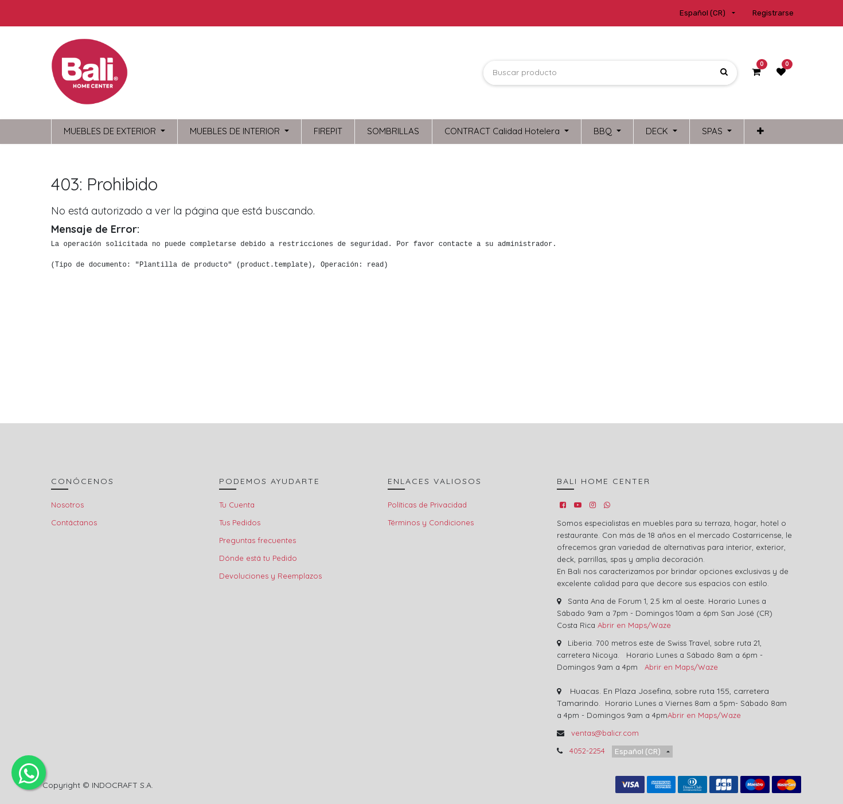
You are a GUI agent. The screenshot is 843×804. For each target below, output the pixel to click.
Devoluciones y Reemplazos (270, 575)
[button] (760, 131)
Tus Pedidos (239, 522)
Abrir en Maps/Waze (634, 625)
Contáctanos (74, 522)
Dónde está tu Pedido (258, 558)
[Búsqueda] (724, 72)
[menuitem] (328, 131)
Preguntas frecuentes (257, 540)
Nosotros (67, 504)
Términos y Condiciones (431, 522)
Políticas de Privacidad (427, 504)
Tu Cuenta (237, 504)
